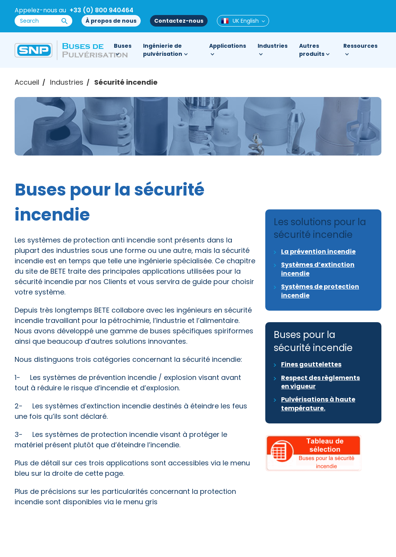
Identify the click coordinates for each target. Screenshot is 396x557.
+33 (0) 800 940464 (101, 10)
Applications (227, 46)
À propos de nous (111, 21)
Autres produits (311, 50)
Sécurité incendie (126, 82)
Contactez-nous (178, 21)
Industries (273, 46)
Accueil (27, 82)
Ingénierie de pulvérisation (162, 50)
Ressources (360, 46)
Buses (122, 46)
